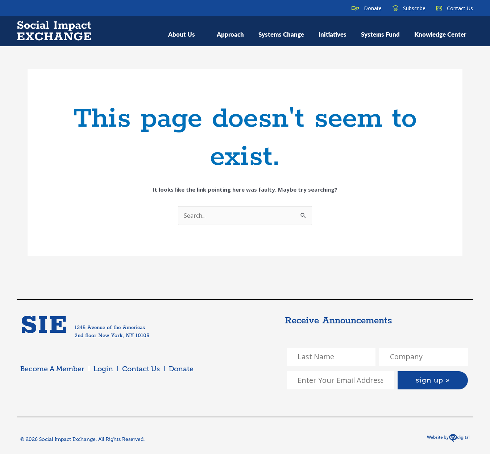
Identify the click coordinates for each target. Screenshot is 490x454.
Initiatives (332, 34)
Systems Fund (380, 34)
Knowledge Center (440, 34)
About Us (185, 34)
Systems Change (281, 34)
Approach (230, 34)
